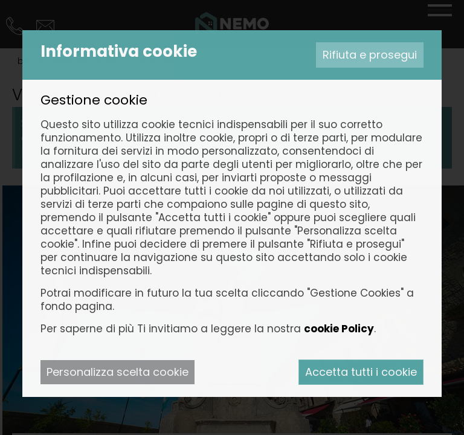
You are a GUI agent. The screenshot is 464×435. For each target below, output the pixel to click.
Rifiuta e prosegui (370, 54)
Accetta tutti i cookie (361, 371)
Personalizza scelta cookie (117, 371)
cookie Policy (339, 328)
